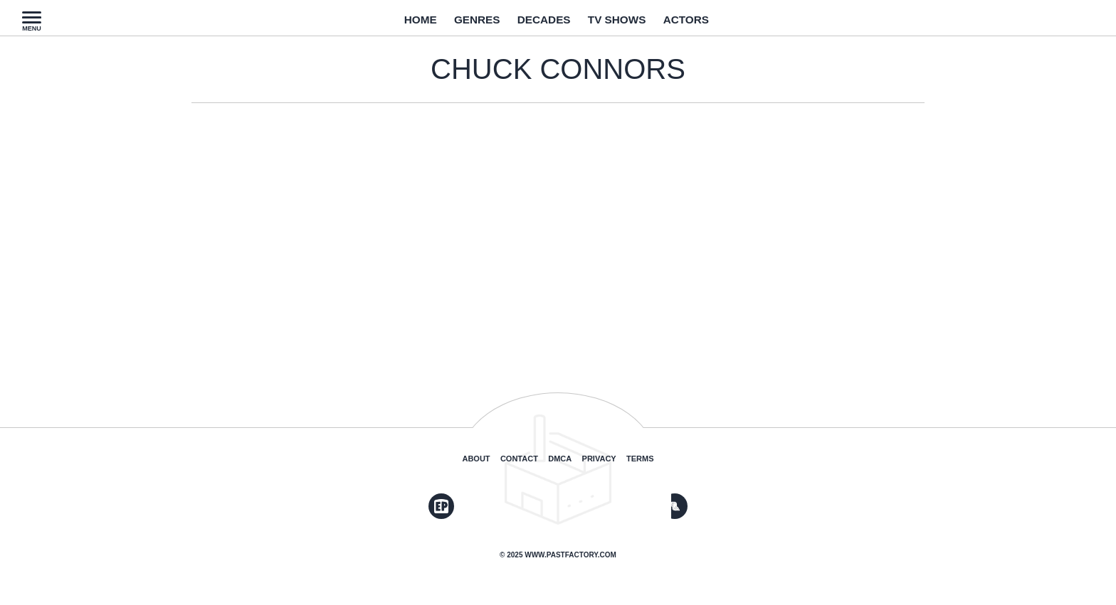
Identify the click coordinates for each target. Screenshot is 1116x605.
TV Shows (625, 23)
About (476, 458)
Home (401, 23)
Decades (541, 23)
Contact (519, 458)
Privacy (599, 458)
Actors (704, 23)
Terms (640, 458)
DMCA (560, 458)
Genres (465, 23)
